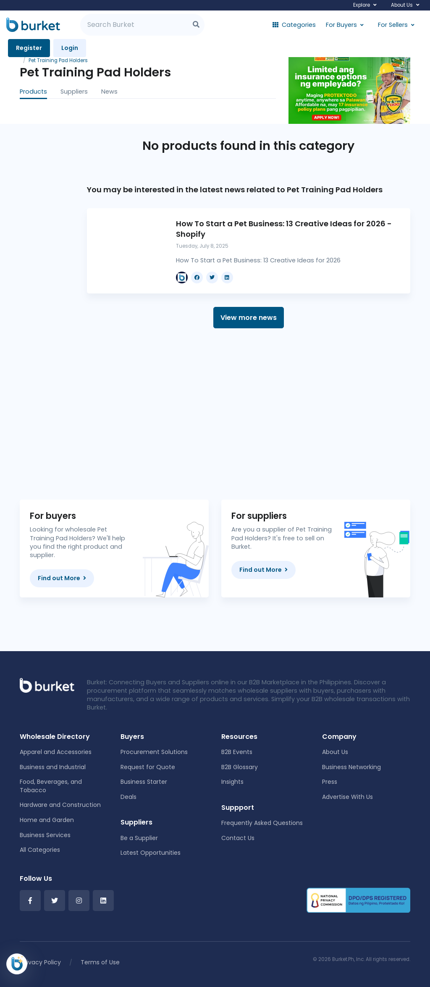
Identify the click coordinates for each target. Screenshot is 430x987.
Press (329, 782)
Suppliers (74, 91)
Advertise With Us (347, 797)
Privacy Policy (41, 962)
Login (69, 48)
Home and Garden (47, 820)
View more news (248, 317)
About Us (402, 5)
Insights (232, 782)
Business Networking (351, 767)
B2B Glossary (239, 767)
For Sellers (393, 25)
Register (29, 48)
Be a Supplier (139, 838)
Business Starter (144, 782)
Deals (128, 797)
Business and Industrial (53, 767)
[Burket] (33, 25)
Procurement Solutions (154, 752)
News (109, 91)
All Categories (40, 850)
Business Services (45, 835)
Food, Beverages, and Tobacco (51, 786)
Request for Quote (148, 767)
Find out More (62, 578)
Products (33, 91)
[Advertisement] (248, 414)
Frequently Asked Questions (262, 823)
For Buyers (341, 25)
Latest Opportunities (151, 852)
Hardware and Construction (60, 805)
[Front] (47, 685)
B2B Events (236, 752)
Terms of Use (100, 962)
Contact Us (237, 838)
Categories (294, 25)
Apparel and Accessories (56, 752)
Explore (361, 5)
